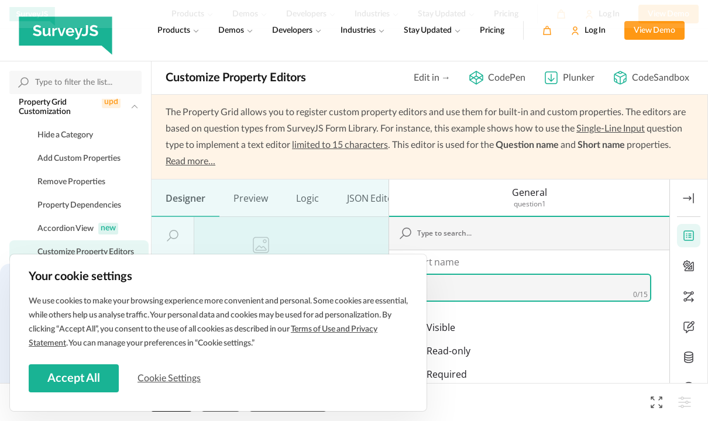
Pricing (492, 30)
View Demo (654, 30)
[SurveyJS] (65, 30)
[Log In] (588, 30)
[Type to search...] (535, 156)
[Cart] (547, 30)
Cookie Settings (169, 378)
